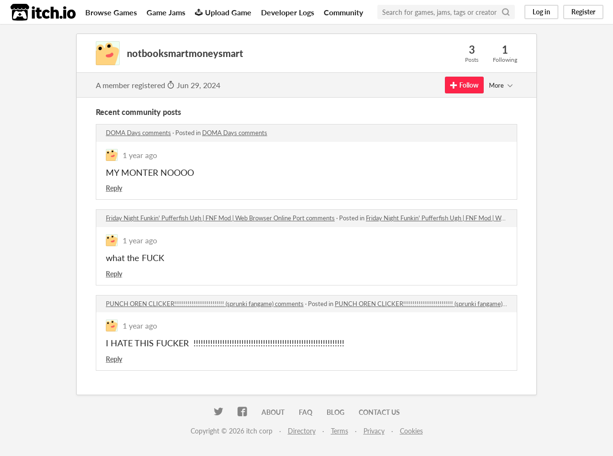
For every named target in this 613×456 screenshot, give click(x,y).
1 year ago (140, 155)
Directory (302, 431)
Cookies (411, 431)
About (272, 412)
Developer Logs (287, 12)
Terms (339, 431)
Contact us (379, 412)
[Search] (506, 12)
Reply (114, 188)
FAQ (305, 412)
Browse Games (111, 12)
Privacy (374, 431)
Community (343, 12)
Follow (464, 85)
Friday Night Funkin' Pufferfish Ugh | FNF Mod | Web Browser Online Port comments (220, 218)
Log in (541, 12)
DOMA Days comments (138, 133)
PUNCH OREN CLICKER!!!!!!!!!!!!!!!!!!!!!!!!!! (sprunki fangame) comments (205, 304)
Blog (335, 412)
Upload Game (223, 12)
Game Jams (166, 12)
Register (583, 12)
